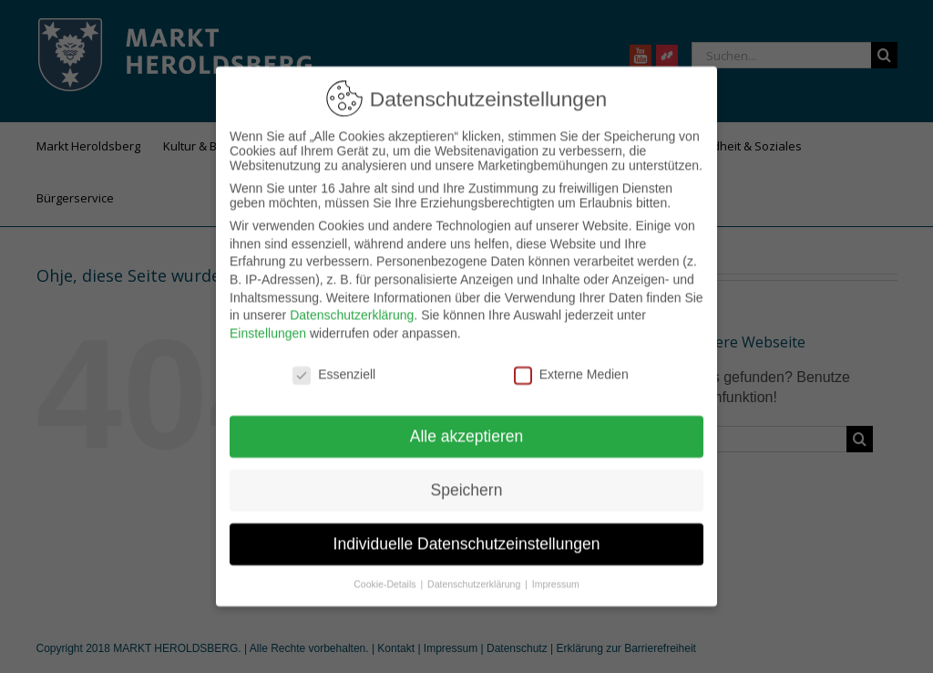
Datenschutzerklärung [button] (475, 570)
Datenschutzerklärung (352, 302)
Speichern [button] (467, 477)
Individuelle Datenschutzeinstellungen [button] (466, 531)
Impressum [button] (555, 570)
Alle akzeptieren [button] (467, 423)
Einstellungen (268, 319)
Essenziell (333, 360)
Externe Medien (571, 360)
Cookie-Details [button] (386, 570)
